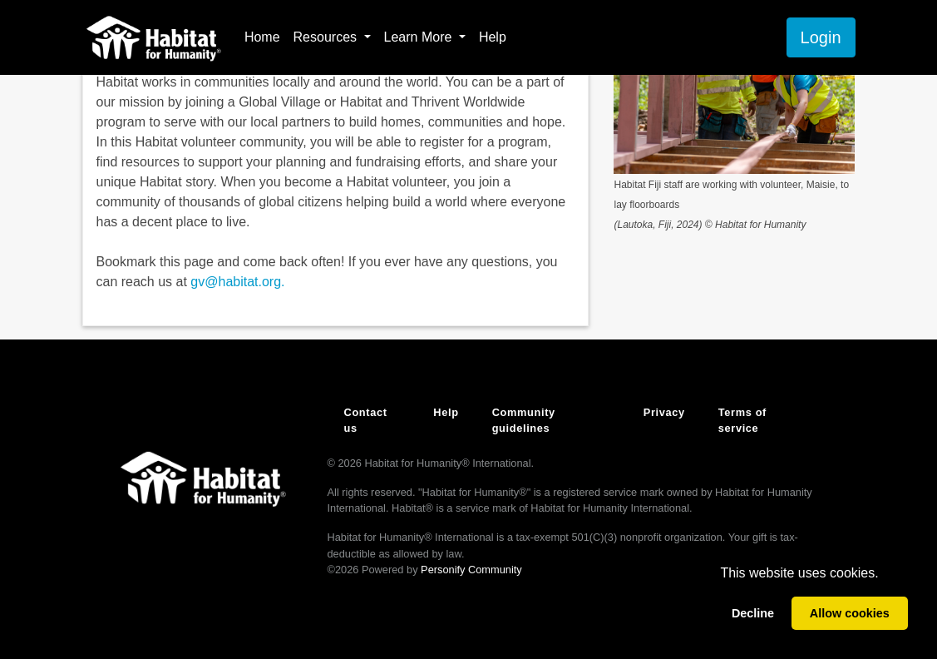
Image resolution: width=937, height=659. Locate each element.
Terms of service (742, 420)
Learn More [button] (420, 37)
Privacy (664, 412)
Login (821, 37)
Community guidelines (523, 420)
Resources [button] (327, 37)
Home (262, 37)
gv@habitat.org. (237, 282)
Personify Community (471, 569)
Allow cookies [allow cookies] (850, 613)
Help (492, 37)
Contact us (365, 420)
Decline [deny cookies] (753, 613)
